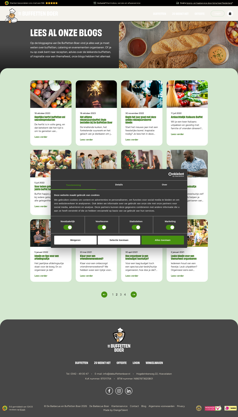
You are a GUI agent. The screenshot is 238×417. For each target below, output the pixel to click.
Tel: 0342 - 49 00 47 (77, 373)
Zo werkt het (180, 13)
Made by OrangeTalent (115, 410)
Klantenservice (119, 406)
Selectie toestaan (119, 240)
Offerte (200, 13)
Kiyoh (22, 409)
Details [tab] (119, 184)
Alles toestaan (162, 240)
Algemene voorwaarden (162, 406)
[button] (230, 13)
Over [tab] (164, 184)
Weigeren (75, 240)
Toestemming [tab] (73, 185)
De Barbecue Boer (99, 406)
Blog (143, 406)
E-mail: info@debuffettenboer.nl (112, 373)
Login (136, 362)
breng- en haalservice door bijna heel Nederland (209, 3)
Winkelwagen (154, 362)
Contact (134, 406)
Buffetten (159, 13)
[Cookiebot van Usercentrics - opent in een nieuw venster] (170, 174)
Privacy (181, 406)
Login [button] (218, 13)
